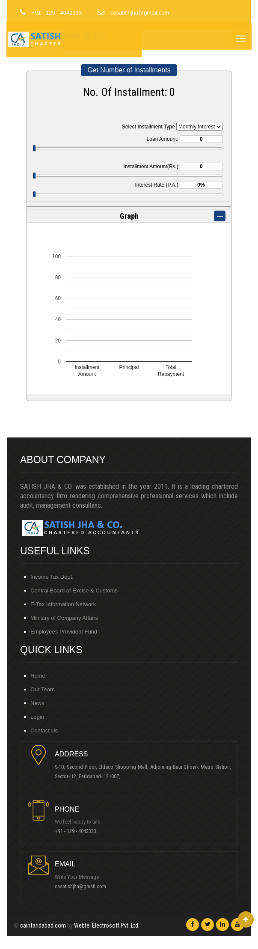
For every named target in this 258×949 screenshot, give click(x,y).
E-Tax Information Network (63, 604)
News (37, 703)
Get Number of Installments (129, 70)
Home (37, 675)
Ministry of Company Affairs (64, 618)
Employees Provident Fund (63, 631)
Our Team (42, 689)
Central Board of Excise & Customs (74, 590)
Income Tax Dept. (52, 577)
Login (37, 717)
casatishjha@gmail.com (82, 886)
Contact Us (44, 730)
